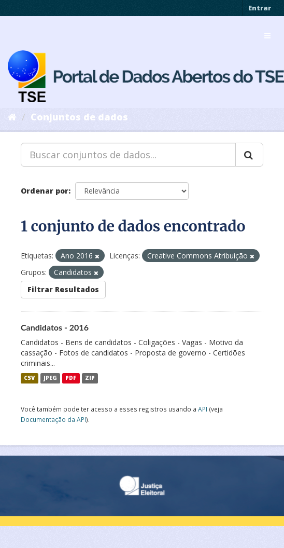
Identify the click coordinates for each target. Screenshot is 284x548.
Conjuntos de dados (79, 117)
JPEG (50, 378)
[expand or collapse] (267, 35)
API (202, 409)
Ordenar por (44, 191)
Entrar (259, 7)
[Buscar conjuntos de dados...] (128, 155)
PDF (70, 378)
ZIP (90, 378)
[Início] (12, 117)
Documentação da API (53, 419)
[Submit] (249, 155)
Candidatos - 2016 (55, 327)
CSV (29, 378)
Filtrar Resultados (63, 289)
